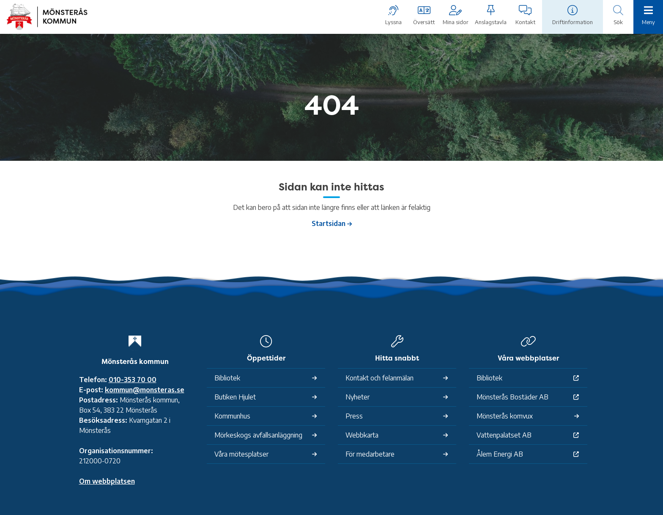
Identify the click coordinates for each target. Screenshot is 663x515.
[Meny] (648, 16)
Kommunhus (232, 416)
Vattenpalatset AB (504, 435)
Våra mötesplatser (241, 454)
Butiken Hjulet (235, 397)
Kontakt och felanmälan (379, 378)
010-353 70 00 (132, 379)
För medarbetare (370, 454)
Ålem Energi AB (500, 454)
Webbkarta (361, 435)
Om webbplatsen (107, 481)
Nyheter (357, 397)
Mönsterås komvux (505, 416)
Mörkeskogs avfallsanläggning (258, 435)
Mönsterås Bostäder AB (512, 397)
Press (354, 416)
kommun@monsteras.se (144, 390)
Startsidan (328, 223)
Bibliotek (227, 378)
